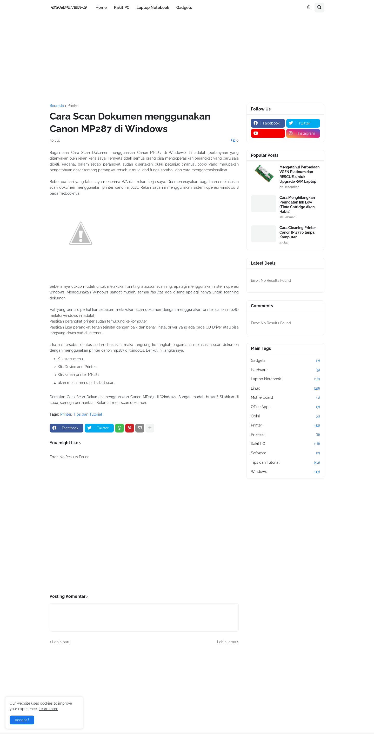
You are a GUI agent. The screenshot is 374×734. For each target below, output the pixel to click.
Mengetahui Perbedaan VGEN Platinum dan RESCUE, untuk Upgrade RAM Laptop (299, 174)
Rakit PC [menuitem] (121, 7)
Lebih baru (61, 642)
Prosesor (285, 434)
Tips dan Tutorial (88, 414)
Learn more (48, 709)
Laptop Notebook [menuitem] (153, 7)
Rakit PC (285, 444)
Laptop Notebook (285, 379)
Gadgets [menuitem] (184, 7)
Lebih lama (226, 642)
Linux (285, 388)
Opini (285, 416)
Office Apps (285, 407)
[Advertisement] (187, 59)
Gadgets (285, 360)
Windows (285, 471)
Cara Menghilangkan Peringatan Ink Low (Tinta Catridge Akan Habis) (297, 204)
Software (285, 453)
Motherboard (285, 397)
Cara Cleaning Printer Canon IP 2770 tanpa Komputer (297, 232)
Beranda (57, 105)
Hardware (285, 370)
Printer (73, 105)
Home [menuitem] (101, 7)
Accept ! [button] (22, 720)
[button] (309, 7)
